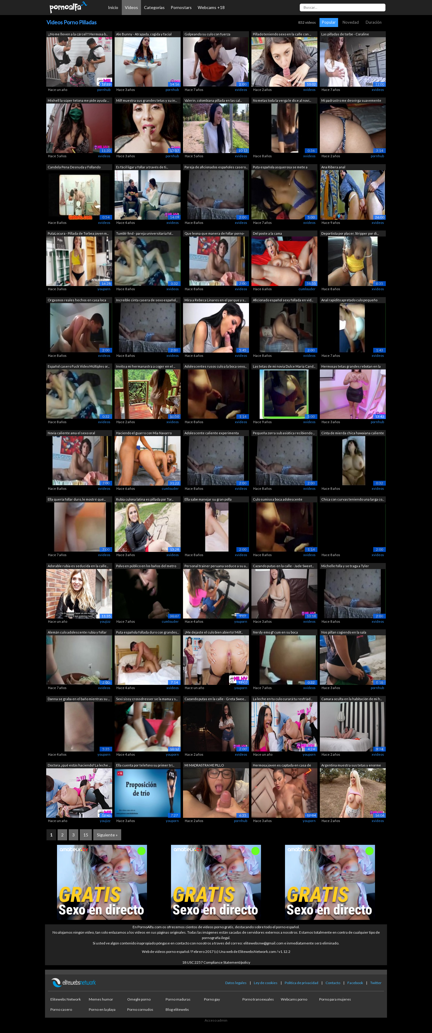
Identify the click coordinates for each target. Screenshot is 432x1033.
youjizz (105, 621)
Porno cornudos (140, 1009)
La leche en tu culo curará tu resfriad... (282, 699)
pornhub (103, 90)
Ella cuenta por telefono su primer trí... (145, 765)
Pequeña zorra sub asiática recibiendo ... (284, 433)
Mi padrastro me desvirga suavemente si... (351, 101)
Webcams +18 (211, 7)
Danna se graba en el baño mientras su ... (79, 699)
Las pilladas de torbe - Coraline (345, 34)
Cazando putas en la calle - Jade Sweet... (283, 566)
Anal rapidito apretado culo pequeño (349, 300)
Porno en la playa (102, 1009)
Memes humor (101, 999)
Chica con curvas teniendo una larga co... (352, 499)
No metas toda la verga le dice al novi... (282, 100)
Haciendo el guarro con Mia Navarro (144, 433)
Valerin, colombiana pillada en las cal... (213, 100)
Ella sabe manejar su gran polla (208, 499)
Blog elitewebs (177, 1009)
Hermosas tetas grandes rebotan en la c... (351, 366)
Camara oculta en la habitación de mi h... (351, 699)
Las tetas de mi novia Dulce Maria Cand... (284, 366)
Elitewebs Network (65, 999)
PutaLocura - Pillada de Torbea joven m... (78, 233)
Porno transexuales (258, 999)
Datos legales (236, 982)
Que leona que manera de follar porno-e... (214, 233)
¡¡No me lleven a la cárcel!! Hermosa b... (78, 34)
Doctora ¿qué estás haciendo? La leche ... (79, 765)
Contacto (333, 982)
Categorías (154, 7)
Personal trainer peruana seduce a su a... (216, 566)
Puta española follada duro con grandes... (147, 632)
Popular (329, 22)
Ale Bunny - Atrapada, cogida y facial (144, 34)
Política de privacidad (301, 982)
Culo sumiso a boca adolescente (277, 499)
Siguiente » (107, 834)
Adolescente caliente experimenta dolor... (211, 433)
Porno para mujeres (335, 999)
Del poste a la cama (267, 233)
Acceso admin (216, 1020)
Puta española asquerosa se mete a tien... (280, 167)
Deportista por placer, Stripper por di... (350, 233)
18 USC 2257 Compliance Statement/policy (216, 962)
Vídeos (131, 7)
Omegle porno (139, 999)
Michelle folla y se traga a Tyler (345, 566)
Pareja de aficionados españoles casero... (216, 167)
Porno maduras (178, 999)
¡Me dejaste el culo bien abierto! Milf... (213, 632)
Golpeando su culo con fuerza (207, 34)
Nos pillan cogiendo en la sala (343, 632)
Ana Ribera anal (333, 167)
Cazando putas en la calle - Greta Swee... (215, 699)
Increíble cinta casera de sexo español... (147, 300)
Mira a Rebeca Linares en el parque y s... (215, 300)
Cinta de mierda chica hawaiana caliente (352, 433)
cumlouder (307, 289)
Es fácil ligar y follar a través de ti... (142, 167)
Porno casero (61, 1009)
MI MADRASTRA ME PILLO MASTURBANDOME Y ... (204, 765)
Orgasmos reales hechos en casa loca (77, 300)
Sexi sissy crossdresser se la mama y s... (147, 699)
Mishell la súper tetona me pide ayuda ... (78, 100)
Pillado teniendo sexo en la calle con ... (282, 34)
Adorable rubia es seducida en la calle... (78, 566)
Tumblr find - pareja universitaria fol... (144, 233)
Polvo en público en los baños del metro (146, 566)
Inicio (113, 7)
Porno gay (212, 999)
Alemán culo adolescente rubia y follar (77, 632)
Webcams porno (294, 999)
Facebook (355, 982)
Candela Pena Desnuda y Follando (74, 167)
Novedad (351, 22)
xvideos (241, 90)
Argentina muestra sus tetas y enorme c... (351, 765)
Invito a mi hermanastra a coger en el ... (145, 366)
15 (85, 834)
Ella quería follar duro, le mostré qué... (77, 499)
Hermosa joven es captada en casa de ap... (282, 765)
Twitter (376, 982)
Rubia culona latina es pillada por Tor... (144, 499)
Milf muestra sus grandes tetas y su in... (146, 100)
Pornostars (181, 7)
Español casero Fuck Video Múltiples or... (79, 366)
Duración (374, 22)
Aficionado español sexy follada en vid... (283, 300)
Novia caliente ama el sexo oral (71, 433)
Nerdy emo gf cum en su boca (275, 632)
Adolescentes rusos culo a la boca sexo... (215, 366)
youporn (104, 289)
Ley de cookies (266, 982)
